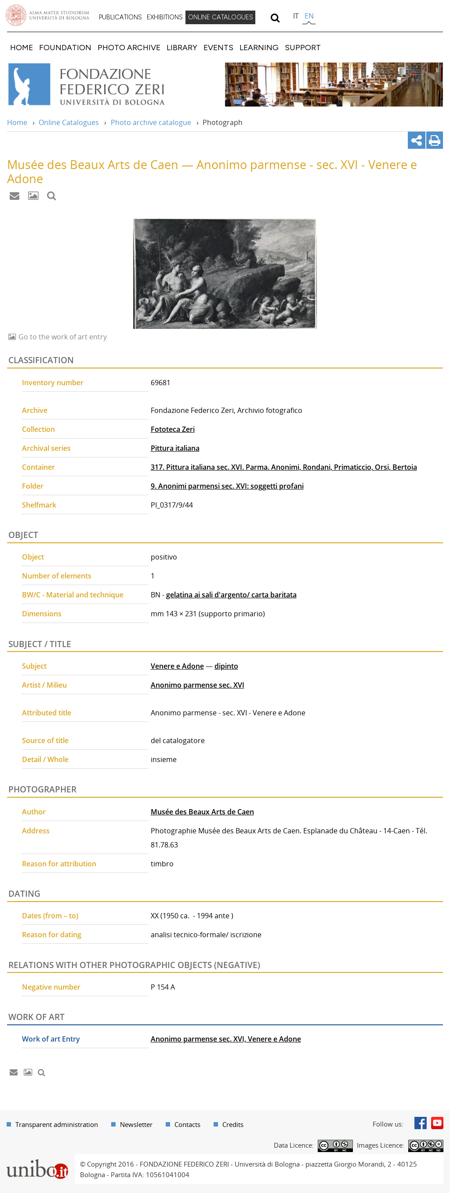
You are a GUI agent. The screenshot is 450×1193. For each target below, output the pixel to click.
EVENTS (218, 47)
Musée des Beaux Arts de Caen (202, 812)
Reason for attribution (59, 864)
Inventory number (52, 382)
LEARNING (259, 47)
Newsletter (136, 1124)
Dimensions (42, 614)
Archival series (46, 448)
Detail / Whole (45, 759)
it (296, 16)
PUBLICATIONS (120, 17)
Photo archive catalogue (151, 122)
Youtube (437, 1123)
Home (17, 122)
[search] (275, 17)
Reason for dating (51, 934)
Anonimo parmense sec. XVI (197, 685)
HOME (21, 47)
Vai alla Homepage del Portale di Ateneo (47, 15)
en (309, 16)
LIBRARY (182, 47)
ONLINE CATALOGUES (220, 17)
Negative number (51, 987)
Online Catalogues (69, 122)
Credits (232, 1124)
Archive (34, 410)
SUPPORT (303, 47)
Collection (38, 429)
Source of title (45, 740)
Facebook (420, 1123)
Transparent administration (56, 1124)
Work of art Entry (51, 1039)
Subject (34, 666)
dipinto (226, 666)
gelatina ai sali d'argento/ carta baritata (231, 595)
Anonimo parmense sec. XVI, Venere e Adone (226, 1039)
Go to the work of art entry (62, 337)
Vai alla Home (98, 85)
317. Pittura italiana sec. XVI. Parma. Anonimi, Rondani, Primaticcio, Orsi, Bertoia (284, 467)
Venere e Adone (177, 666)
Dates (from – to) (50, 916)
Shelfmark (39, 505)
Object (33, 557)
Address (36, 831)
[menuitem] (120, 18)
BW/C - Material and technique (72, 595)
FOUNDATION (65, 47)
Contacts (187, 1124)
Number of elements (56, 576)
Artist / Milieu (44, 685)
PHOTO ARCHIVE (129, 47)
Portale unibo (37, 1159)
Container (38, 467)
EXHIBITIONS (165, 17)
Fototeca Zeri (173, 429)
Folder (33, 486)
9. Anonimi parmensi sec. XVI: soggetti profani (227, 486)
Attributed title (46, 713)
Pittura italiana (175, 448)
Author (34, 812)
